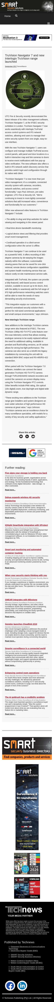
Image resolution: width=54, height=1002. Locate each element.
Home (7, 16)
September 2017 (11, 66)
